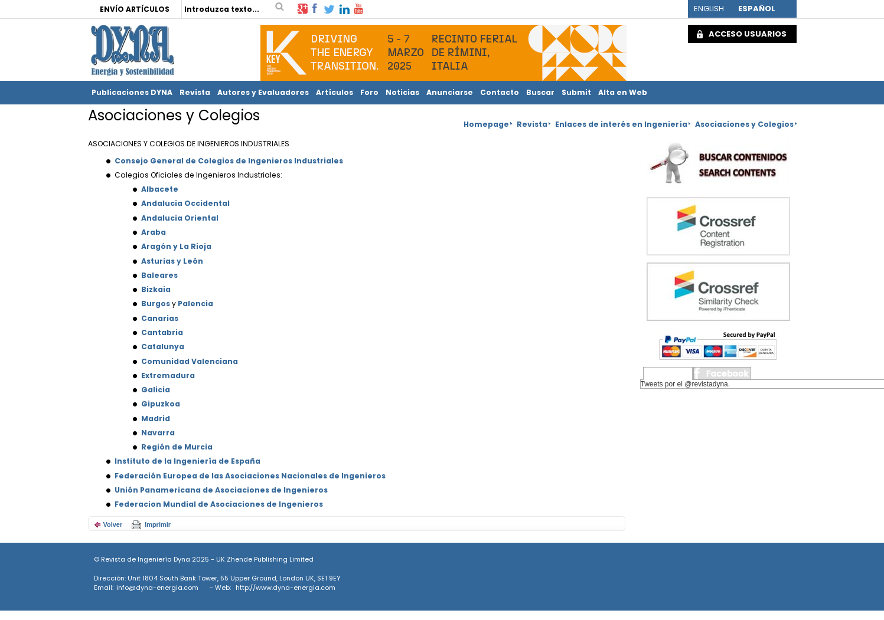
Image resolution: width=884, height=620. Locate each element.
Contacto (499, 92)
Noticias (402, 92)
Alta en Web (622, 92)
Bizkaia (156, 289)
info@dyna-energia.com (157, 587)
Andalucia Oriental (179, 218)
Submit (576, 92)
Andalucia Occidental (185, 203)
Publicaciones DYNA (132, 92)
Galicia (155, 390)
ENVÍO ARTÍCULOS (134, 9)
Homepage (486, 124)
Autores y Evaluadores (263, 92)
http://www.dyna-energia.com (285, 587)
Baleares (159, 275)
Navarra (158, 433)
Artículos (334, 92)
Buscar (540, 92)
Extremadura (168, 375)
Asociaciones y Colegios (744, 124)
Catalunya (162, 347)
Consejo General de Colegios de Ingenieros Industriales (229, 161)
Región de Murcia (177, 447)
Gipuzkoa (160, 404)
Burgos (155, 303)
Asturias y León (172, 261)
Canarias (159, 318)
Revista (195, 92)
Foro (369, 92)
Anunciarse (449, 92)
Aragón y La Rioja (176, 246)
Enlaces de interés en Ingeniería (621, 124)
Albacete (159, 189)
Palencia (195, 303)
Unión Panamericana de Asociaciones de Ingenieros (221, 490)
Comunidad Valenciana (189, 361)
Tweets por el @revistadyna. (685, 384)
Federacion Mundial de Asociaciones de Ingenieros (219, 504)
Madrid (155, 419)
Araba (153, 232)
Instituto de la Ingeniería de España (187, 461)
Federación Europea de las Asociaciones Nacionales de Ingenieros (250, 476)
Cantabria (162, 332)
